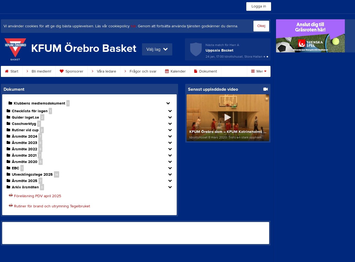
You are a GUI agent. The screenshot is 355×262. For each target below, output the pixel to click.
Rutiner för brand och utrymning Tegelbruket (52, 206)
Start (11, 71)
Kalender (175, 71)
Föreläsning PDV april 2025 (37, 196)
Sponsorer (71, 71)
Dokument (205, 71)
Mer (258, 71)
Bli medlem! (39, 71)
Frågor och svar (141, 71)
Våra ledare (104, 71)
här (133, 26)
